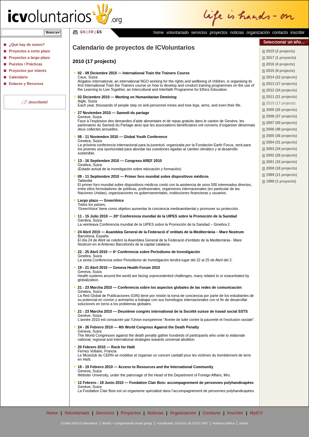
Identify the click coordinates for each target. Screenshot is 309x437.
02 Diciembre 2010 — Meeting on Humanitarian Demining (127, 97)
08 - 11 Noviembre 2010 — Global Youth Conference (122, 137)
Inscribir (298, 32)
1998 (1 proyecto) (281, 181)
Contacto (280, 32)
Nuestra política (223, 423)
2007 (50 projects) (281, 123)
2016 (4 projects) (280, 64)
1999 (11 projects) (281, 175)
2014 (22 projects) (281, 77)
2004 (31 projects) (281, 142)
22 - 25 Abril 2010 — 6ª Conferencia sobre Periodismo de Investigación (139, 252)
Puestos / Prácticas (25, 64)
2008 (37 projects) (281, 116)
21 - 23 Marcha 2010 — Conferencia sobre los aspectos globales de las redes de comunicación (160, 287)
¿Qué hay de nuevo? (27, 44)
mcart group (143, 423)
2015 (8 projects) (280, 70)
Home (158, 32)
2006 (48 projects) (281, 129)
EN (82, 32)
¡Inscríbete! (38, 102)
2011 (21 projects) (281, 97)
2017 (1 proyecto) (281, 57)
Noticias (237, 32)
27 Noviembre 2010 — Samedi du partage (113, 113)
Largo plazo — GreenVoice (101, 200)
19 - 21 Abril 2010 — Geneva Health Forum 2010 (119, 267)
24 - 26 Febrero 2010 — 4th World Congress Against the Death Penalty (138, 327)
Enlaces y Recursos (26, 84)
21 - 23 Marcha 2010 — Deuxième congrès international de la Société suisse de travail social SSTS (163, 311)
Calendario (18, 77)
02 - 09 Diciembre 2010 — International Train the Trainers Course (133, 73)
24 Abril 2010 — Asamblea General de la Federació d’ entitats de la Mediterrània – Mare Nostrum (161, 232)
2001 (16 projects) (281, 162)
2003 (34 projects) (281, 149)
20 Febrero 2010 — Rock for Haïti (106, 347)
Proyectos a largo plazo (29, 57)
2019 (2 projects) (280, 51)
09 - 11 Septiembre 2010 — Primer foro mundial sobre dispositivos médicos (143, 176)
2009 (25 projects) (281, 110)
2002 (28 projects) (281, 155)
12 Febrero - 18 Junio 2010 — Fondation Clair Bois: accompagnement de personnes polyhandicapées (166, 382)
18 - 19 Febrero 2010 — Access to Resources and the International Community (145, 367)
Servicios (199, 32)
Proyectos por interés (28, 70)
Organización (258, 32)
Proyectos (218, 32)
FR (91, 32)
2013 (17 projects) (281, 84)
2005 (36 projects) (281, 136)
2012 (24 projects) (281, 90)
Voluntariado (177, 32)
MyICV (256, 413)
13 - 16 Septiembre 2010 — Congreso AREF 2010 (120, 161)
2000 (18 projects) (281, 168)
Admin (243, 423)
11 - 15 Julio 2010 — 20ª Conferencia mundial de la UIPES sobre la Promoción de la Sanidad (157, 216)
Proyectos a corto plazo (29, 51)
